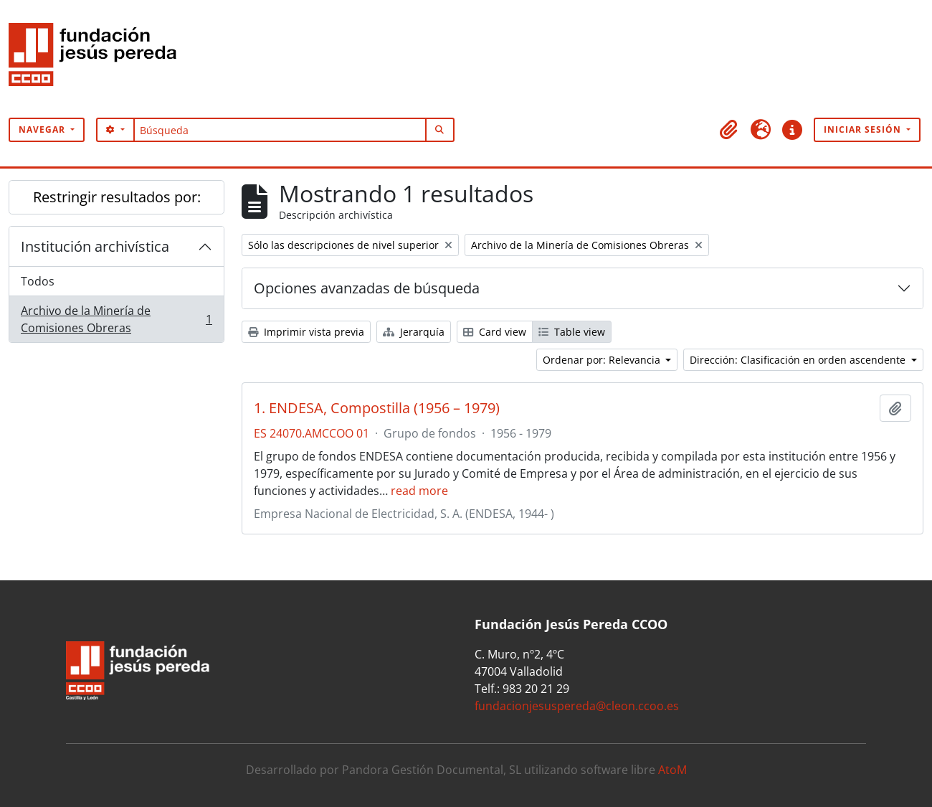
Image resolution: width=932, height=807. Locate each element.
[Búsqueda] (280, 130)
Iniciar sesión (864, 129)
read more (419, 491)
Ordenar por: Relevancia (603, 360)
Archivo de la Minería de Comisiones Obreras (116, 319)
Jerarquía (413, 332)
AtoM (672, 770)
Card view (494, 332)
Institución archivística (95, 246)
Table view (571, 332)
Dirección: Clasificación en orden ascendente (799, 360)
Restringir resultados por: (117, 197)
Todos (37, 281)
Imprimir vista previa (306, 332)
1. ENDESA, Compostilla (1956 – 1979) (377, 408)
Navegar (43, 129)
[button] (729, 130)
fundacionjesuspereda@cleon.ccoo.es (577, 706)
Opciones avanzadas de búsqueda (367, 288)
